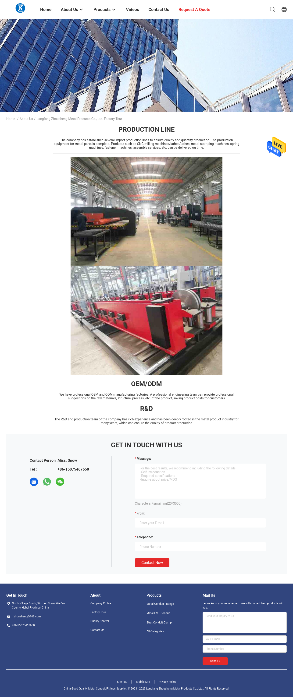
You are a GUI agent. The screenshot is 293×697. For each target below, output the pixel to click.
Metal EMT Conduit (158, 613)
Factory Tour (98, 612)
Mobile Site (143, 681)
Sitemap (122, 681)
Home (10, 119)
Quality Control (99, 621)
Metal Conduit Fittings (160, 603)
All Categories (155, 631)
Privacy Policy (167, 681)
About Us (26, 119)
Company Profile (100, 603)
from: (141, 513)
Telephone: (145, 537)
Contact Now (152, 562)
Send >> (215, 661)
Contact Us (97, 630)
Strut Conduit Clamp (159, 622)
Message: (144, 459)
